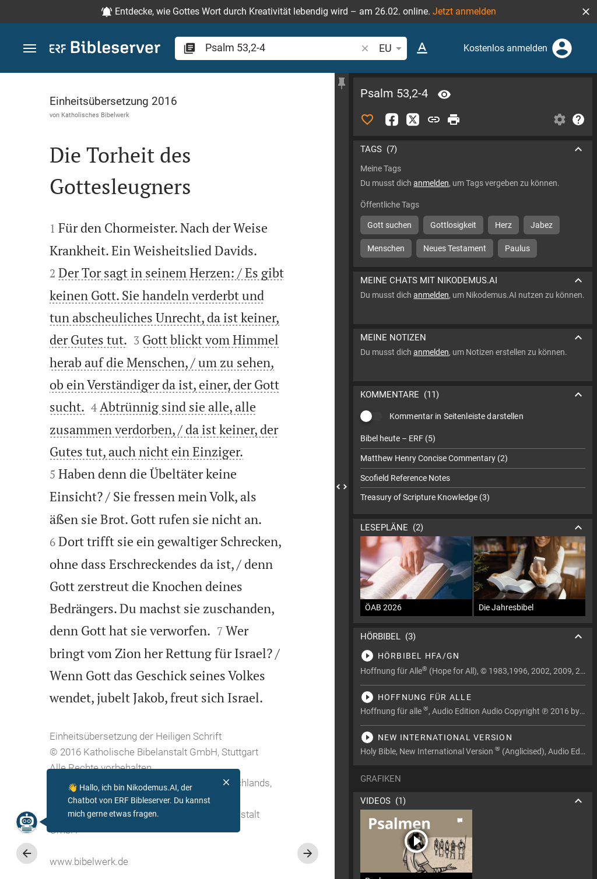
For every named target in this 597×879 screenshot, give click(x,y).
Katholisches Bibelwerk (95, 115)
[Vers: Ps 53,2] (444, 94)
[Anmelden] (562, 48)
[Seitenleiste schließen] (342, 486)
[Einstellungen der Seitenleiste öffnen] (559, 119)
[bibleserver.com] (105, 49)
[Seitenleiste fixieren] (342, 83)
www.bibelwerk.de (89, 861)
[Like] (367, 119)
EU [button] (392, 48)
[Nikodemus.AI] (26, 821)
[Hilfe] (578, 119)
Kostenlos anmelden (505, 48)
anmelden (431, 183)
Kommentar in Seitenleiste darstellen (456, 416)
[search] (282, 47)
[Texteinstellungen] (422, 48)
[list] (472, 468)
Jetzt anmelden (464, 11)
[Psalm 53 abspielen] (472, 655)
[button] (586, 11)
